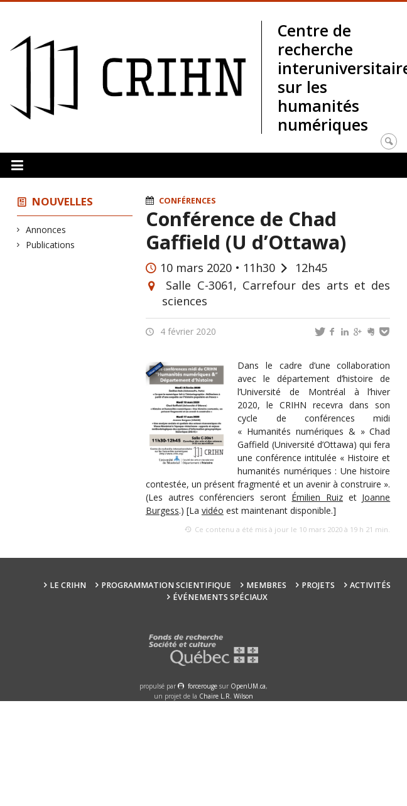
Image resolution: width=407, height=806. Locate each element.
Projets (318, 585)
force (202, 686)
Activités (370, 585)
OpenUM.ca (248, 686)
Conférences (187, 200)
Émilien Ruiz (317, 497)
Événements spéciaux (220, 597)
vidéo (213, 510)
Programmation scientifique (166, 585)
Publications (50, 245)
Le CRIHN (68, 585)
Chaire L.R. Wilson (226, 696)
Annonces (46, 230)
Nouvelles (62, 201)
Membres (266, 585)
